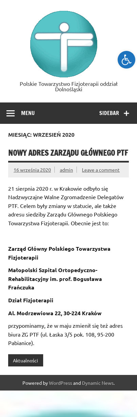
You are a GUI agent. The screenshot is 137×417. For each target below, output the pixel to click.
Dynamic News (98, 383)
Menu (28, 113)
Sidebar (109, 113)
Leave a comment (101, 170)
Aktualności (25, 360)
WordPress (60, 383)
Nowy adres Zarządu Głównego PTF (68, 153)
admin (66, 170)
